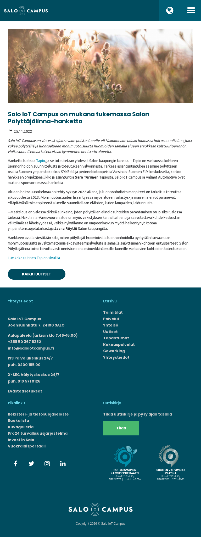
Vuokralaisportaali (27, 446)
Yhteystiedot (116, 357)
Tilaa (121, 428)
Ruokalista (18, 420)
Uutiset (110, 331)
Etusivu (110, 301)
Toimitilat (113, 312)
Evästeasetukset (25, 391)
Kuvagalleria (21, 427)
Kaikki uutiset (36, 274)
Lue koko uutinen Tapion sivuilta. (34, 258)
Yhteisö (110, 325)
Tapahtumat (116, 338)
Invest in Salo (21, 439)
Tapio (40, 161)
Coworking (114, 350)
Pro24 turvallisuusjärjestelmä (38, 433)
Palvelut (111, 319)
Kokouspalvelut (119, 344)
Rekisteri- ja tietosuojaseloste (38, 414)
